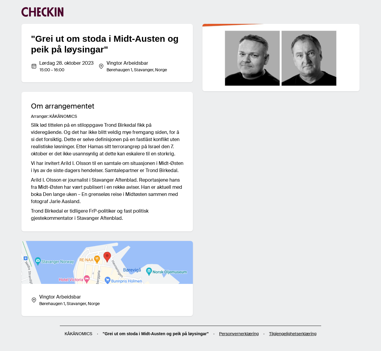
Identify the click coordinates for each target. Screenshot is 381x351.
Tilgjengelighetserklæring (292, 333)
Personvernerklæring (239, 333)
